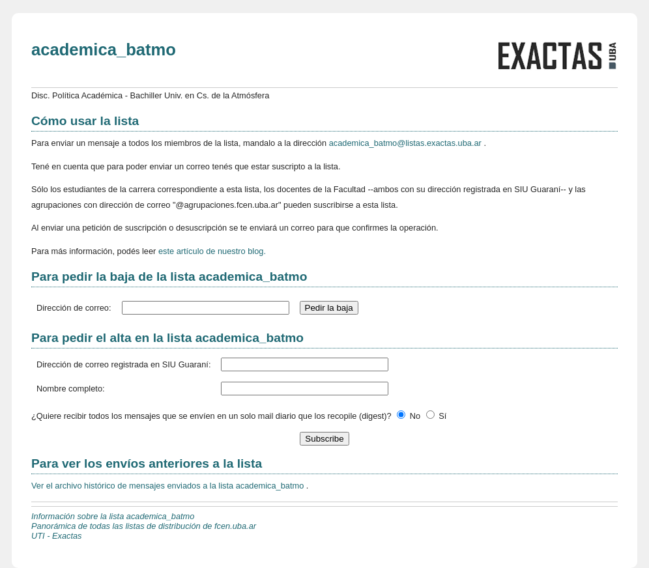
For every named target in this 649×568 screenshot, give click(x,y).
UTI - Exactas (56, 536)
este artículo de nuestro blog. (212, 251)
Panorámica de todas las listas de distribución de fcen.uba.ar (143, 526)
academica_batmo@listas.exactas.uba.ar (406, 143)
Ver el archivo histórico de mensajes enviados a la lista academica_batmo (168, 485)
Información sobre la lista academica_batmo (112, 516)
